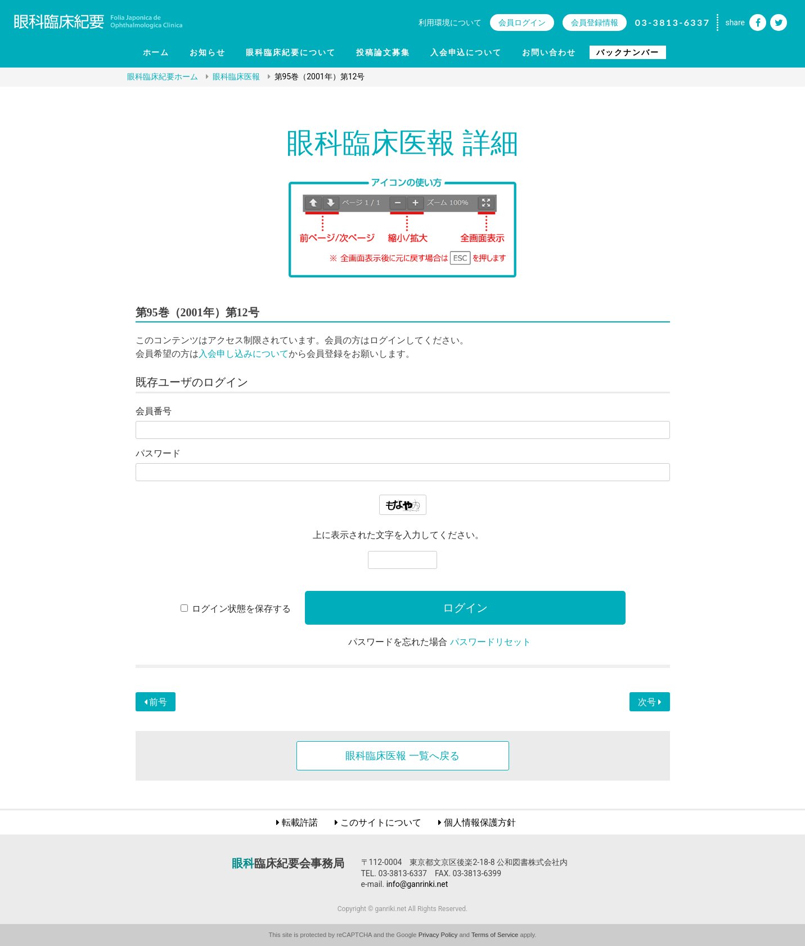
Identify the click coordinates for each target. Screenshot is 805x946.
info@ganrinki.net (417, 884)
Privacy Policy (438, 934)
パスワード (158, 453)
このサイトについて (380, 822)
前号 (156, 702)
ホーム (156, 52)
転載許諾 (300, 822)
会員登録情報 (594, 22)
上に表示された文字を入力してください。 (398, 535)
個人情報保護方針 (480, 822)
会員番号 (154, 411)
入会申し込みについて (244, 353)
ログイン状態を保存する (241, 608)
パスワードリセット (490, 642)
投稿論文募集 (383, 52)
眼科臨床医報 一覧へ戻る (402, 755)
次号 (650, 702)
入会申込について (466, 52)
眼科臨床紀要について (291, 52)
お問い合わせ (549, 52)
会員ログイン (522, 22)
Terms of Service (494, 934)
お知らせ (208, 52)
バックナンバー (627, 52)
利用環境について (450, 22)
